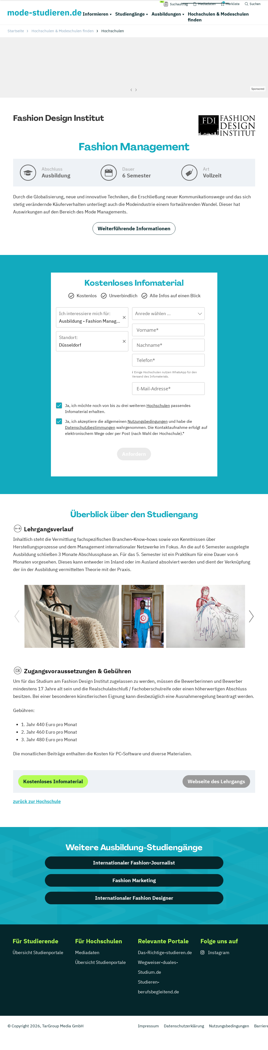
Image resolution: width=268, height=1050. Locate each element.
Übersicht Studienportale (38, 952)
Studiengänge (130, 14)
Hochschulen (158, 405)
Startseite (16, 30)
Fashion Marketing (134, 880)
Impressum (148, 1025)
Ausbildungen (166, 14)
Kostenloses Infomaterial (53, 781)
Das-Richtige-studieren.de (165, 952)
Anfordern (134, 454)
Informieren (95, 14)
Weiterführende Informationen (134, 228)
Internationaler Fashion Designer (134, 897)
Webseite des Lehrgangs (216, 781)
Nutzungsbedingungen (148, 421)
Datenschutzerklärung (184, 1025)
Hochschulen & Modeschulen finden (218, 17)
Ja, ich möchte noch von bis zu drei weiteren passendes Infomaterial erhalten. (128, 408)
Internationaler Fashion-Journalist (134, 862)
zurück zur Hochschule (37, 801)
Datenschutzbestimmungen (90, 427)
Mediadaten (87, 952)
